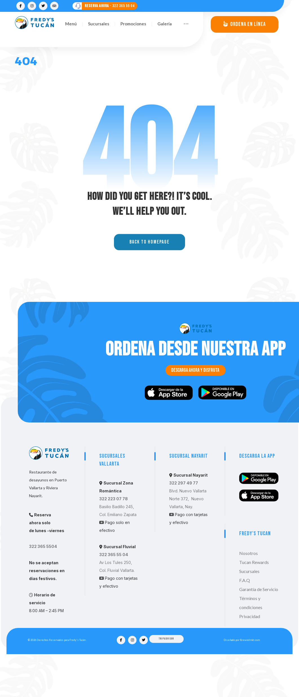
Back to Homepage (149, 285)
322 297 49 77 (183, 525)
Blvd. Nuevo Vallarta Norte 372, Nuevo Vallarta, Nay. (187, 541)
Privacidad (249, 659)
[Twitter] (43, 6)
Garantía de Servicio (258, 632)
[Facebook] (20, 6)
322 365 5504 (43, 589)
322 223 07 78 (113, 541)
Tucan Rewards (254, 605)
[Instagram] (32, 6)
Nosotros (248, 596)
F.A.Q (244, 623)
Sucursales (249, 614)
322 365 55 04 (113, 597)
